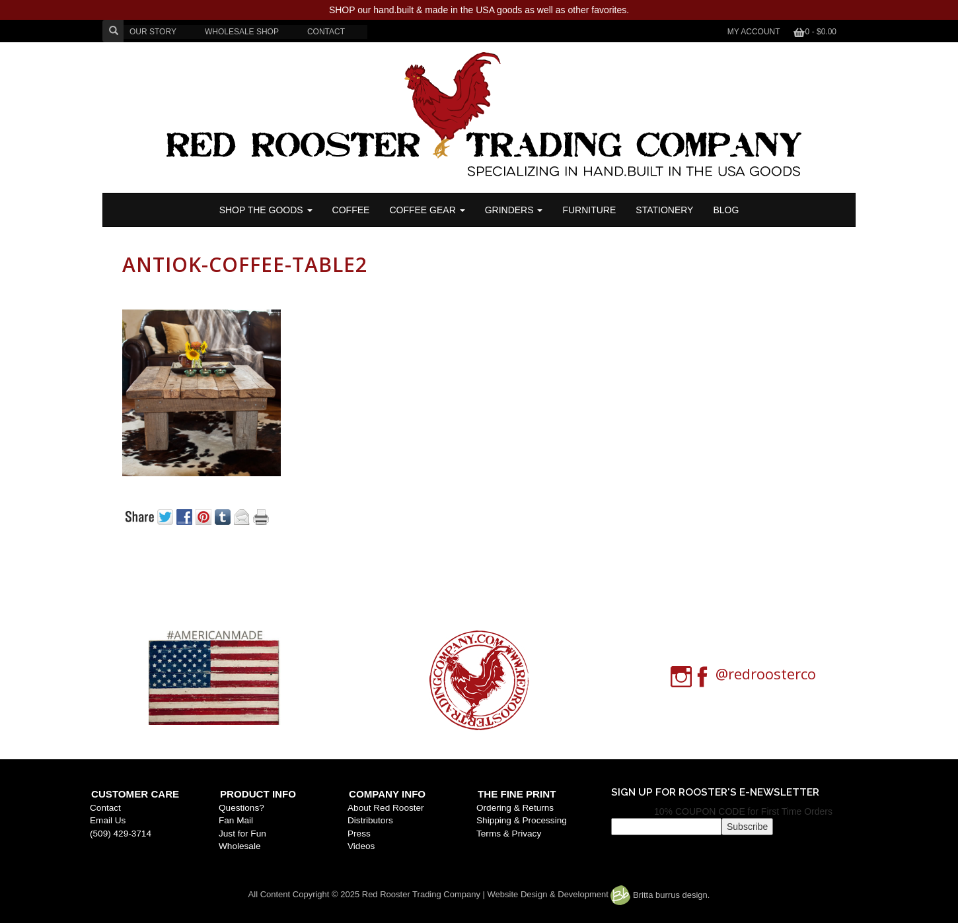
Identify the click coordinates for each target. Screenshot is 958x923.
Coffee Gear (426, 210)
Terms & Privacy (508, 833)
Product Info (258, 794)
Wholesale (239, 846)
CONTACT (326, 31)
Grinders (514, 210)
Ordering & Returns (515, 808)
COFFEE (351, 210)
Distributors (370, 820)
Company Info (387, 794)
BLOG (726, 210)
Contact (105, 808)
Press (359, 833)
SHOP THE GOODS (266, 210)
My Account (753, 31)
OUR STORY (152, 31)
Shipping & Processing (521, 820)
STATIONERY (664, 210)
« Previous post (191, 562)
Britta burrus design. (660, 895)
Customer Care (135, 794)
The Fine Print (517, 794)
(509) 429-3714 (120, 833)
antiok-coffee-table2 (244, 264)
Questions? (241, 808)
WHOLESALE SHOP (242, 31)
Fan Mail (236, 820)
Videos (361, 846)
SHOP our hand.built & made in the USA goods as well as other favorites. (479, 10)
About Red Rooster (386, 808)
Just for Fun (242, 833)
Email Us (108, 820)
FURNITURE (589, 210)
